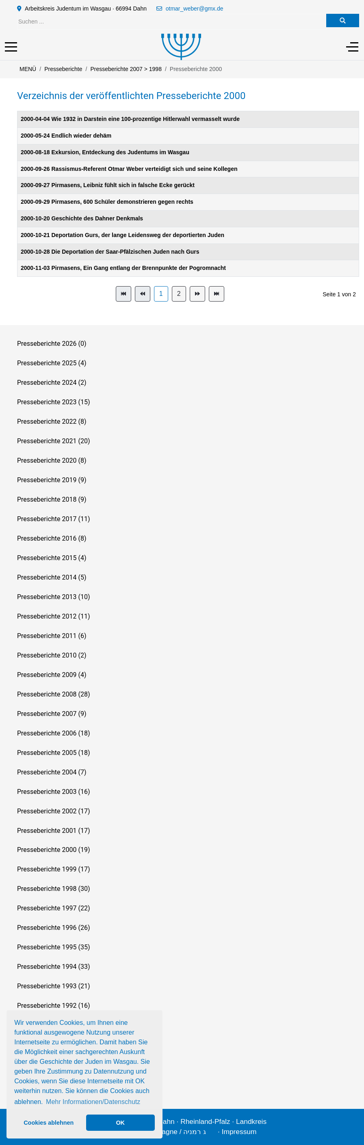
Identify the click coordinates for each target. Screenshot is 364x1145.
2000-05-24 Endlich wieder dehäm (66, 135)
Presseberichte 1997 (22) (53, 908)
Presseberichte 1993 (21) (53, 986)
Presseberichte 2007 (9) (51, 714)
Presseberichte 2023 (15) (53, 402)
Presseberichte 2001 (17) (53, 830)
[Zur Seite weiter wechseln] (197, 294)
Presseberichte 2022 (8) (51, 421)
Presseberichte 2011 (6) (51, 636)
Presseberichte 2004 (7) (51, 772)
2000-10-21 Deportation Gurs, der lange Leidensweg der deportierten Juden (122, 235)
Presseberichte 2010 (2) (51, 655)
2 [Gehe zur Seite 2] (179, 293)
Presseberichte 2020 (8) (51, 460)
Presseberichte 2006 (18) (53, 733)
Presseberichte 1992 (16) (53, 1005)
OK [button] (120, 1122)
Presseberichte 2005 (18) (53, 753)
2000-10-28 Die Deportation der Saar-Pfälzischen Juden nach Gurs (110, 251)
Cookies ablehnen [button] (49, 1122)
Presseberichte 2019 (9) (51, 480)
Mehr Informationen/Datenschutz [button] (93, 1101)
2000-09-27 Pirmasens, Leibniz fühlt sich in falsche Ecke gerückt (108, 185)
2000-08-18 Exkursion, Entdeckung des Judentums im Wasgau (105, 152)
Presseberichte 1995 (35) (53, 947)
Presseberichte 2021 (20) (53, 441)
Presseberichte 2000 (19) (53, 850)
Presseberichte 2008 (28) (53, 694)
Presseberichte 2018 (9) (51, 499)
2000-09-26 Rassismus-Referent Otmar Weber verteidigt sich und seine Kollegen (129, 169)
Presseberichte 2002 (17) (53, 811)
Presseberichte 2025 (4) (51, 363)
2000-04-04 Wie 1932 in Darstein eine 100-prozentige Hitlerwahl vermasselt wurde (130, 119)
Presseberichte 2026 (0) (51, 343)
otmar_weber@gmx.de (194, 8)
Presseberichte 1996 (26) (53, 928)
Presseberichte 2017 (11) (53, 519)
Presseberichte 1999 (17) (53, 869)
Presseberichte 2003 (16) (53, 792)
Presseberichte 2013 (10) (53, 597)
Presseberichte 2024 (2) (51, 382)
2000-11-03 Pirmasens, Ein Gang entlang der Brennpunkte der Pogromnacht (123, 268)
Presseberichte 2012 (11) (53, 616)
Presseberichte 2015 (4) (51, 558)
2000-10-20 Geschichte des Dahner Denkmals (82, 218)
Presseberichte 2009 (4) (51, 675)
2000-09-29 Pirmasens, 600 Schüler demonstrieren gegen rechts (107, 201)
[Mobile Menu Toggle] (11, 47)
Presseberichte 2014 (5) (51, 577)
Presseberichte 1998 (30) (53, 889)
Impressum (239, 1132)
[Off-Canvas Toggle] (352, 47)
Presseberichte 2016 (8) (51, 538)
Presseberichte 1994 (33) (53, 966)
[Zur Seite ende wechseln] (216, 294)
